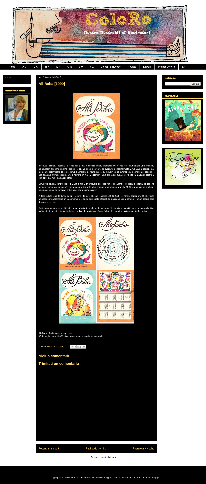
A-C (24, 66)
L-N (58, 66)
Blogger (155, 477)
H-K (47, 66)
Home (12, 66)
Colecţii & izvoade (111, 66)
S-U (81, 66)
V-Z (92, 66)
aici (53, 202)
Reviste (132, 66)
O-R (69, 66)
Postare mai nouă (49, 448)
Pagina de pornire (96, 448)
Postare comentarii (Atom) (103, 457)
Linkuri (147, 66)
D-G (36, 66)
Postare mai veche (143, 448)
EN (183, 66)
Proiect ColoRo (166, 66)
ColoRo (8, 78)
